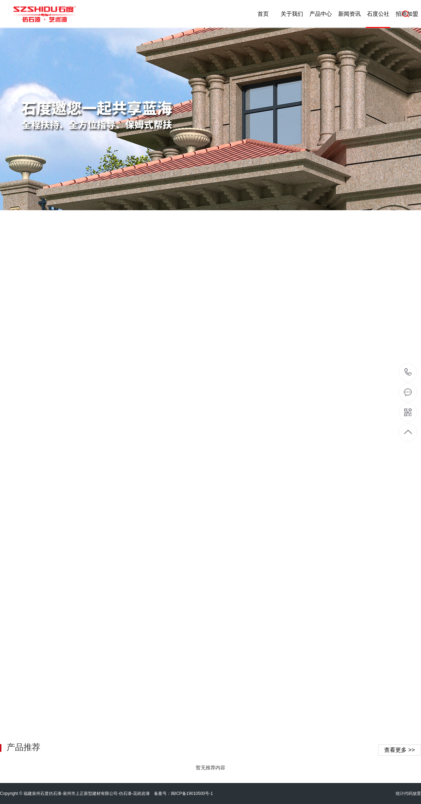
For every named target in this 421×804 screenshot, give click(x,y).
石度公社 (378, 14)
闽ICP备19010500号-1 (192, 793)
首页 (263, 14)
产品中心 (320, 14)
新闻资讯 (349, 14)
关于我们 (292, 14)
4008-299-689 (408, 372)
